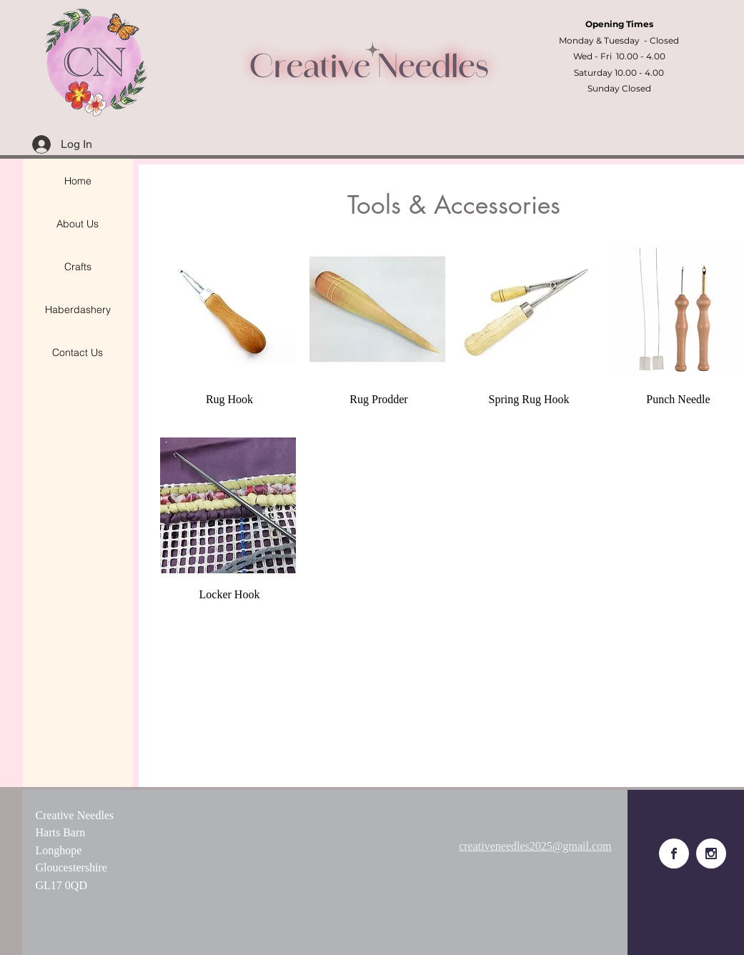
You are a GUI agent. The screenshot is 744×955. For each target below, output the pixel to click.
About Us (77, 223)
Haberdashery (78, 309)
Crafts (77, 266)
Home (77, 180)
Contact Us (77, 352)
